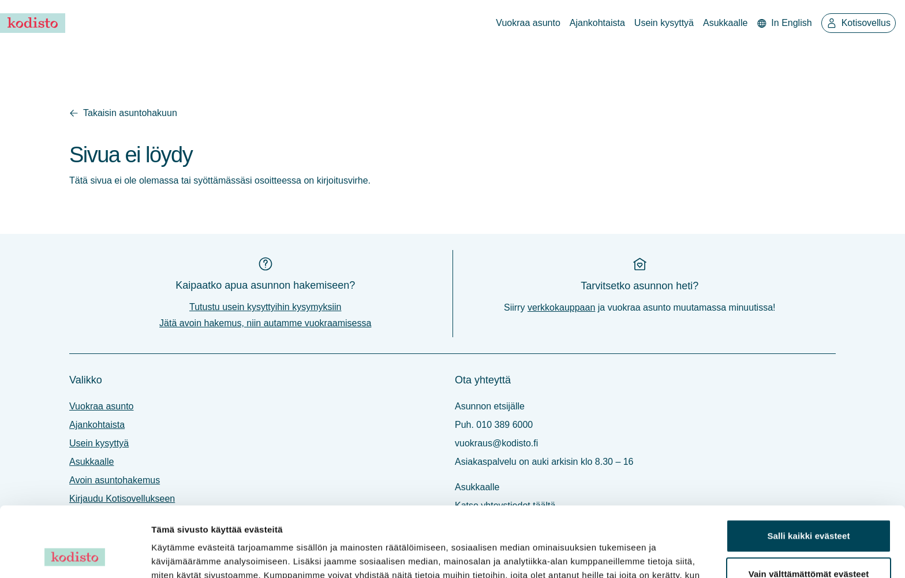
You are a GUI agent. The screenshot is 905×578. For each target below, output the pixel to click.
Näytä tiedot (176, 555)
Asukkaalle (725, 23)
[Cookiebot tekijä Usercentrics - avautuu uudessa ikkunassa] (74, 555)
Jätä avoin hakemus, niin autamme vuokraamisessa (265, 323)
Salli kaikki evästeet (808, 470)
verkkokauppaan (561, 307)
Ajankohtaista (597, 23)
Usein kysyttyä (664, 23)
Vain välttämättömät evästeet (809, 508)
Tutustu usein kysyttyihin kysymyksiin (265, 307)
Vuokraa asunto (528, 23)
